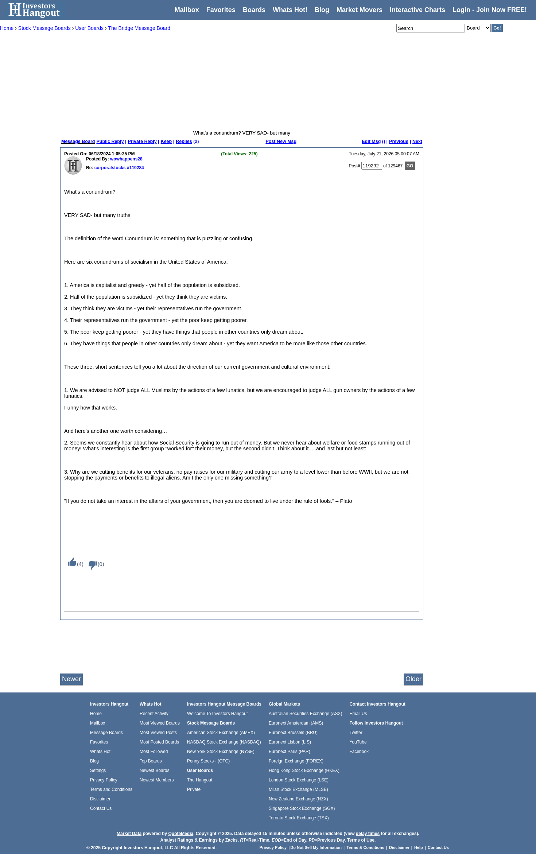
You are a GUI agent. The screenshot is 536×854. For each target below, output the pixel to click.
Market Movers (359, 9)
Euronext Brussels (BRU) (293, 732)
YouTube (357, 742)
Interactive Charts (417, 9)
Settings (98, 770)
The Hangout (199, 780)
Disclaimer (100, 798)
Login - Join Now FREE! (490, 9)
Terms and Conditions (111, 789)
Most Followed (154, 751)
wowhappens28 (126, 159)
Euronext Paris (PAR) (289, 751)
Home (96, 713)
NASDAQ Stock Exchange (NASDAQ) (224, 742)
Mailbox (187, 9)
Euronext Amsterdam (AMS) (296, 723)
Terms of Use (360, 840)
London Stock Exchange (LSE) (299, 780)
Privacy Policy (103, 780)
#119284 (135, 167)
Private (194, 789)
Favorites (221, 9)
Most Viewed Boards (160, 723)
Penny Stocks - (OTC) (208, 761)
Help (418, 847)
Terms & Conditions (365, 847)
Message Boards (106, 732)
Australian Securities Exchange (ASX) (305, 713)
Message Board (78, 141)
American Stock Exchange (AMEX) (221, 732)
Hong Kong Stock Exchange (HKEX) (304, 770)
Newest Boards (154, 770)
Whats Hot (100, 751)
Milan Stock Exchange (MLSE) (298, 789)
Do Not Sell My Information (316, 847)
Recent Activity (154, 713)
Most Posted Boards (159, 742)
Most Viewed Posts (158, 732)
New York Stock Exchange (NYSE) (221, 751)
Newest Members (157, 780)
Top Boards (151, 761)
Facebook (359, 751)
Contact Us (101, 808)
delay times (368, 833)
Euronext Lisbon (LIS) (290, 742)
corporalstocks (109, 167)
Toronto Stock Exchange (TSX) (299, 817)
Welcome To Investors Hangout (217, 713)
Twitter (355, 732)
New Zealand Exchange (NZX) (298, 798)
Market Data (129, 833)
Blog (94, 761)
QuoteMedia (180, 833)
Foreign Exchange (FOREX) (296, 761)
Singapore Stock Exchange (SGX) (302, 808)
